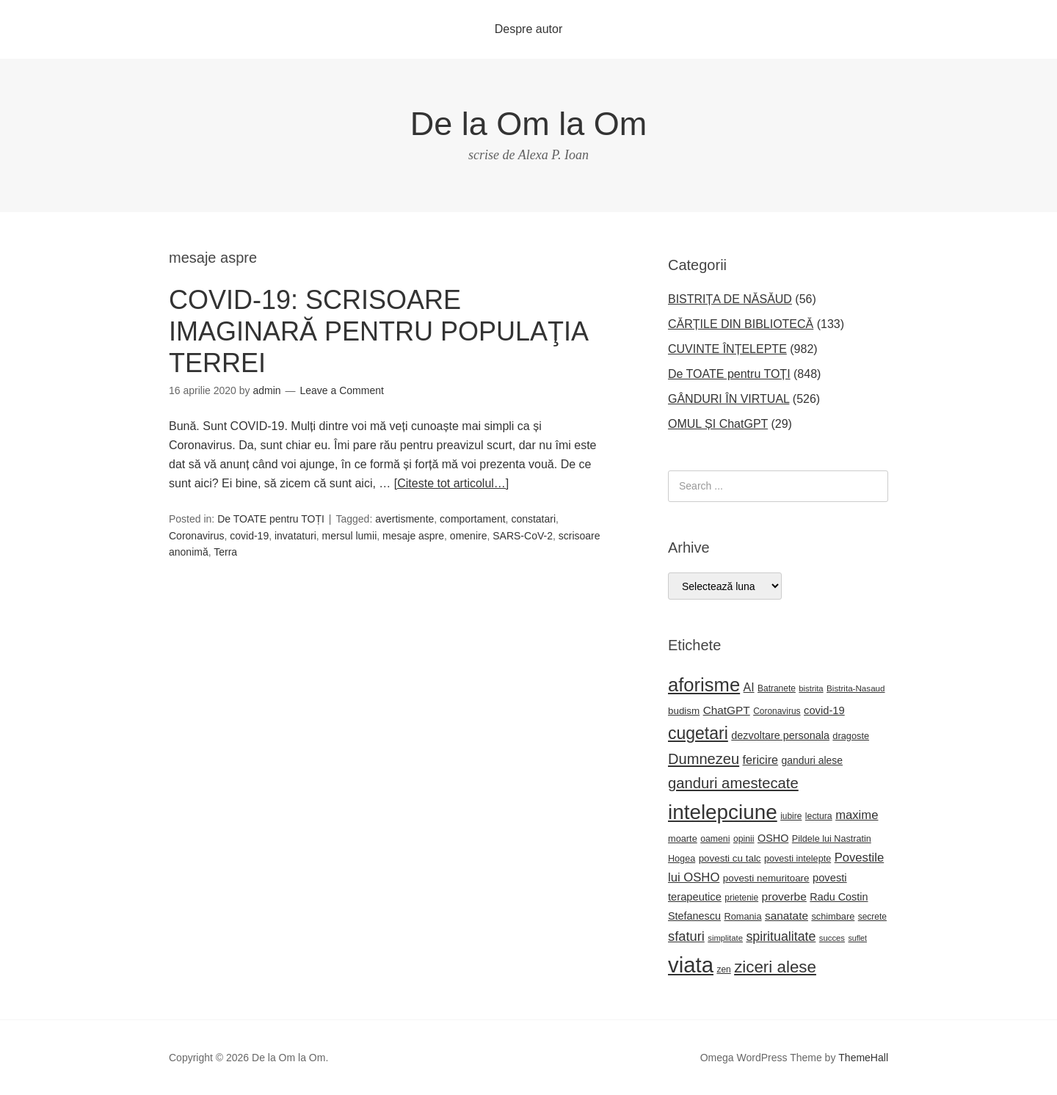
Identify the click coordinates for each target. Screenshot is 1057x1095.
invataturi (295, 536)
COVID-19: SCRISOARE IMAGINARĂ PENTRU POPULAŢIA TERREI (378, 331)
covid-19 (249, 536)
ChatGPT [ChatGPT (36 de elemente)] (726, 710)
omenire (468, 536)
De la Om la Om (528, 123)
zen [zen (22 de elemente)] (723, 969)
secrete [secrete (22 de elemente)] (872, 917)
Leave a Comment (341, 390)
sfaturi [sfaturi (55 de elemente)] (686, 936)
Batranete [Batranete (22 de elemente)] (777, 688)
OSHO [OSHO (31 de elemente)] (773, 838)
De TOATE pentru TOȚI (270, 519)
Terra (225, 552)
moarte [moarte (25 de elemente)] (682, 838)
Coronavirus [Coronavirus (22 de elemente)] (776, 711)
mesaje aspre (413, 536)
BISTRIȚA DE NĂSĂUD (730, 299)
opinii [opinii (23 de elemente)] (744, 839)
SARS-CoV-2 (523, 536)
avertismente (404, 519)
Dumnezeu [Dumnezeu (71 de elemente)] (703, 759)
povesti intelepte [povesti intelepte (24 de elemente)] (797, 859)
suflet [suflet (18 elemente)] (857, 938)
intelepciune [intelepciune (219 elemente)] (722, 812)
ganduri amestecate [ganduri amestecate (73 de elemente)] (733, 783)
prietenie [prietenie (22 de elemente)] (741, 897)
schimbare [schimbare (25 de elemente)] (832, 916)
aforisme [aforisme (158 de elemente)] (704, 684)
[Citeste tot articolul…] (451, 483)
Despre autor (529, 29)
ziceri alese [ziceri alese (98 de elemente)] (775, 967)
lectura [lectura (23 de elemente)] (818, 816)
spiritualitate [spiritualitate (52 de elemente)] (781, 936)
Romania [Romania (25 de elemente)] (742, 916)
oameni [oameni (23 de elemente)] (715, 839)
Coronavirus (196, 536)
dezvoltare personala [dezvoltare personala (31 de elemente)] (780, 735)
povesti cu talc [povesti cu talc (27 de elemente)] (730, 858)
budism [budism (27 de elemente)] (684, 710)
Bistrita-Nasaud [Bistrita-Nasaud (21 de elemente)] (856, 688)
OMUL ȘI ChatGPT (718, 424)
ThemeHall (863, 1057)
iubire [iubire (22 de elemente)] (791, 816)
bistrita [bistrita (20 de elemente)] (811, 688)
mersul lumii (349, 536)
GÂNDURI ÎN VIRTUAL (728, 399)
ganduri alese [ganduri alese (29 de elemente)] (812, 760)
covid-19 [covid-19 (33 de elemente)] (824, 710)
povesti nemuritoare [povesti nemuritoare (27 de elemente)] (766, 878)
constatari (533, 519)
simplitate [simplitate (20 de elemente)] (725, 938)
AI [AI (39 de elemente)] (749, 687)
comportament (472, 519)
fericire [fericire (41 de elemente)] (761, 759)
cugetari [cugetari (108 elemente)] (698, 733)
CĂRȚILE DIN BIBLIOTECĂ (740, 324)
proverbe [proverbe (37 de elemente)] (784, 896)
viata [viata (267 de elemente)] (690, 965)
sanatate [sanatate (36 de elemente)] (786, 915)
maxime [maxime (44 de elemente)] (856, 815)
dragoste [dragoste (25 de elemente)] (850, 735)
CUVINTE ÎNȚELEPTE (727, 349)
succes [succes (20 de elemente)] (832, 938)
